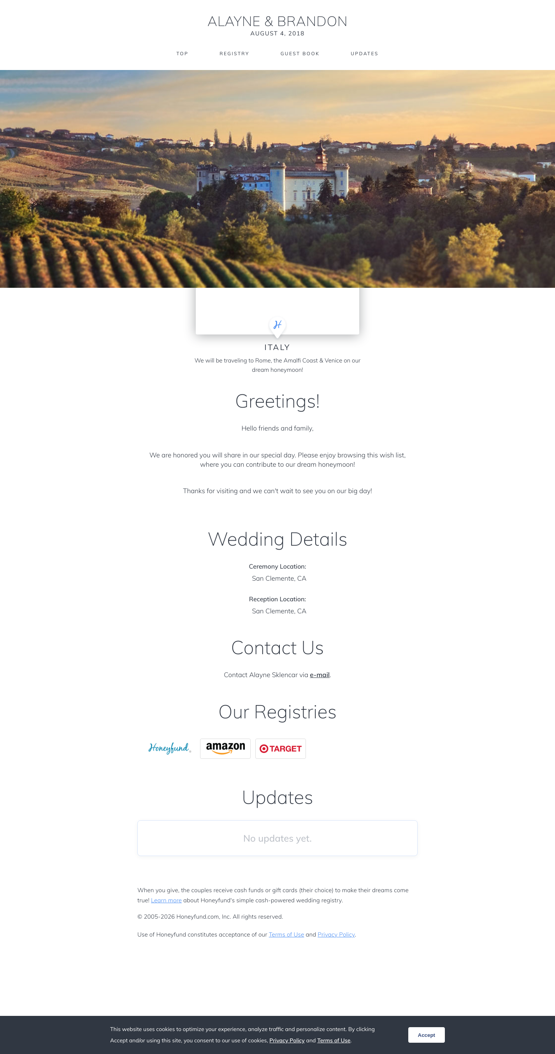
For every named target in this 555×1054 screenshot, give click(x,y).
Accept (426, 1035)
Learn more (166, 900)
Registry (234, 53)
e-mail (320, 675)
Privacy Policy (336, 934)
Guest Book (300, 53)
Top (182, 53)
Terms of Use (286, 934)
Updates (365, 53)
